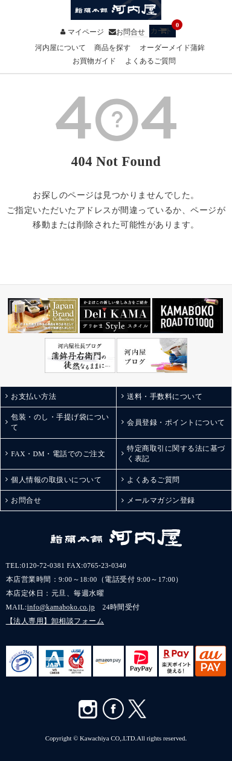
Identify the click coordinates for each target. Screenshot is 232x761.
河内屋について (60, 48)
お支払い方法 (33, 396)
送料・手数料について (164, 396)
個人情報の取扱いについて (56, 479)
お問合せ (130, 32)
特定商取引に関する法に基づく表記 (176, 453)
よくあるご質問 (150, 61)
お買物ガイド (94, 61)
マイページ (86, 32)
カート (163, 30)
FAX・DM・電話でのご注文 (58, 453)
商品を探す (112, 48)
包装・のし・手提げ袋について (60, 422)
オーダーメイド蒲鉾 (172, 48)
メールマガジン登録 (161, 500)
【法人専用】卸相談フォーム (55, 621)
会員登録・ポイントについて (176, 422)
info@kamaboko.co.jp (61, 607)
